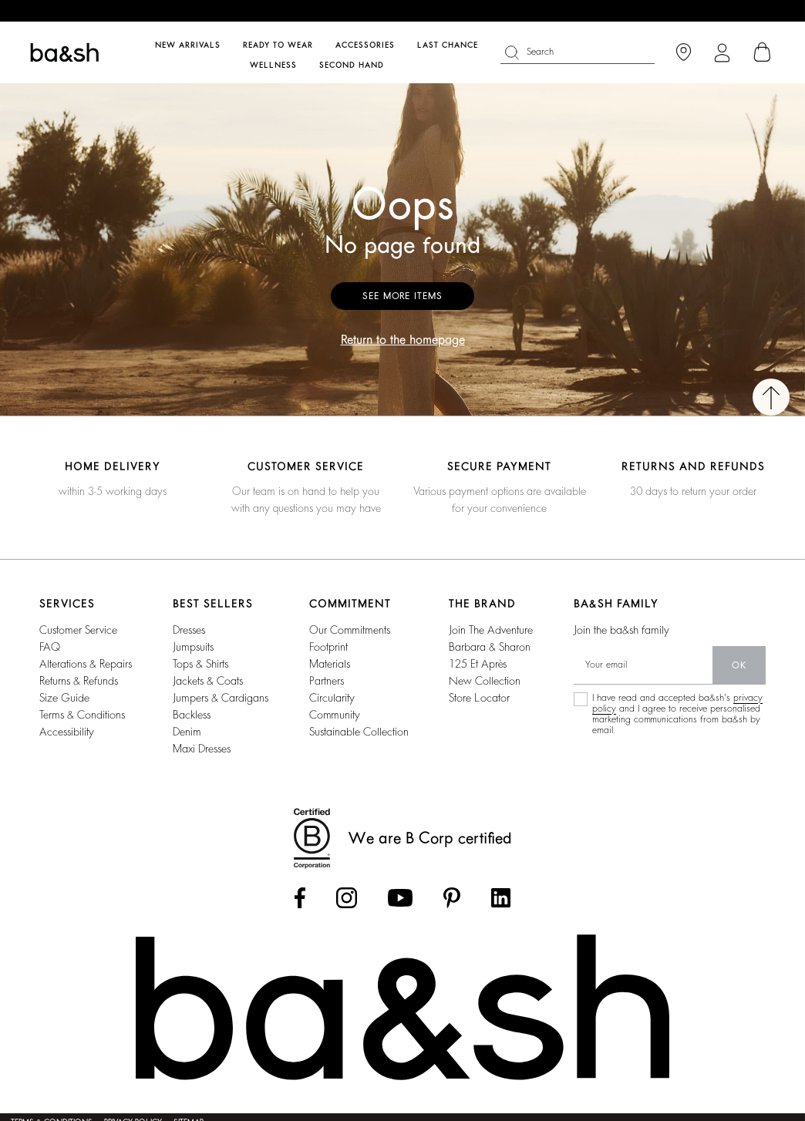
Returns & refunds (78, 680)
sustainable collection (359, 731)
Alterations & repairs (85, 663)
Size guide (64, 697)
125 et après (478, 663)
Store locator (479, 697)
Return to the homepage (403, 340)
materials (329, 663)
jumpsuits (193, 646)
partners (326, 680)
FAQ (49, 646)
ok (739, 665)
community (334, 714)
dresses (189, 629)
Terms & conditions (82, 714)
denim (187, 731)
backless (192, 714)
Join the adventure (491, 629)
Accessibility (66, 731)
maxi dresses (202, 748)
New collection (484, 680)
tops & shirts (200, 663)
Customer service (78, 629)
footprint (328, 646)
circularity (332, 697)
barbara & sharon (489, 646)
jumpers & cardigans (220, 697)
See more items (402, 296)
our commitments (349, 629)
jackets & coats (208, 680)
